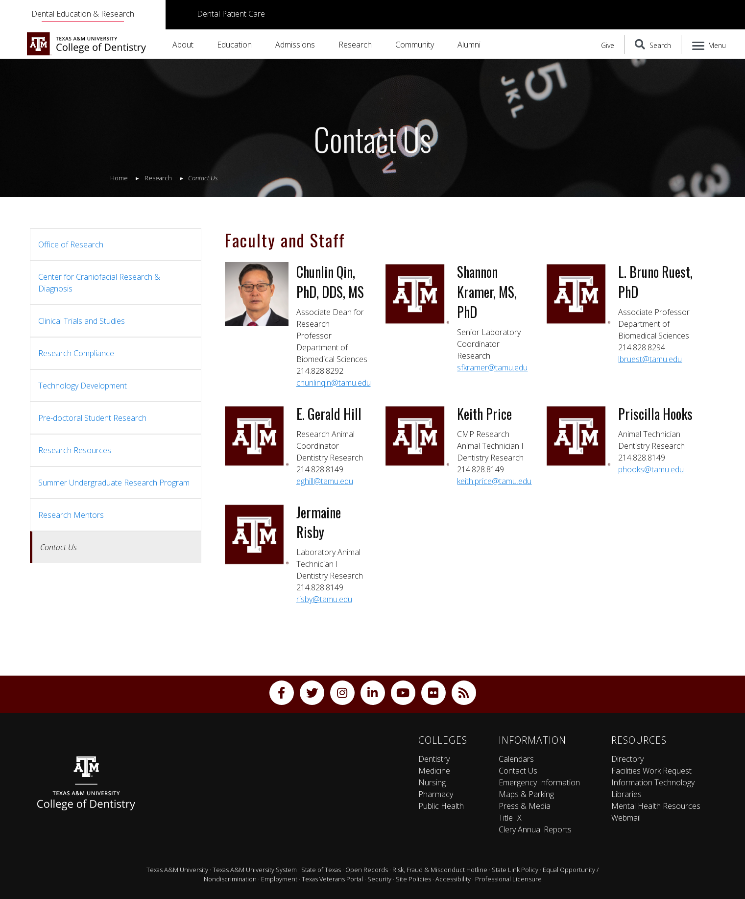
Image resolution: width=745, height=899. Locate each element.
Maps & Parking (526, 794)
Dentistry (434, 758)
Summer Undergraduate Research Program (114, 482)
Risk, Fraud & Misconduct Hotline (439, 869)
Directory (627, 758)
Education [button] (234, 44)
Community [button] (414, 44)
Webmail (626, 817)
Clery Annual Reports (535, 829)
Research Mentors (71, 515)
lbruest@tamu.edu (650, 359)
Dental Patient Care (231, 13)
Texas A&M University (177, 869)
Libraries (626, 794)
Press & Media (525, 806)
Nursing (432, 782)
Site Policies (413, 879)
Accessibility (453, 879)
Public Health (441, 806)
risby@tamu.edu (324, 599)
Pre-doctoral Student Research (92, 418)
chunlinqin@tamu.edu (333, 382)
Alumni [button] (469, 44)
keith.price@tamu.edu (494, 481)
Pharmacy (435, 794)
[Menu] (709, 44)
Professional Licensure (508, 879)
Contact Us (518, 770)
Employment (279, 879)
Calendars (516, 758)
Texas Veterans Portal (332, 879)
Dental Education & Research (82, 13)
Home (119, 177)
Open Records (366, 869)
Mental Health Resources (655, 806)
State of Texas (321, 869)
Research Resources (74, 450)
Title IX (510, 817)
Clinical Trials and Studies (81, 321)
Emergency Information (539, 782)
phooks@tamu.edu (651, 469)
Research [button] (355, 44)
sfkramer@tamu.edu (492, 367)
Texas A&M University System (255, 869)
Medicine (434, 770)
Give (607, 45)
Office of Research (70, 244)
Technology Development (82, 385)
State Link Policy (515, 869)
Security (379, 879)
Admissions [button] (295, 44)
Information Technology (653, 782)
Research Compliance (76, 353)
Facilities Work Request (651, 770)
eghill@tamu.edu (324, 481)
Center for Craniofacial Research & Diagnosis (99, 282)
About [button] (182, 44)
